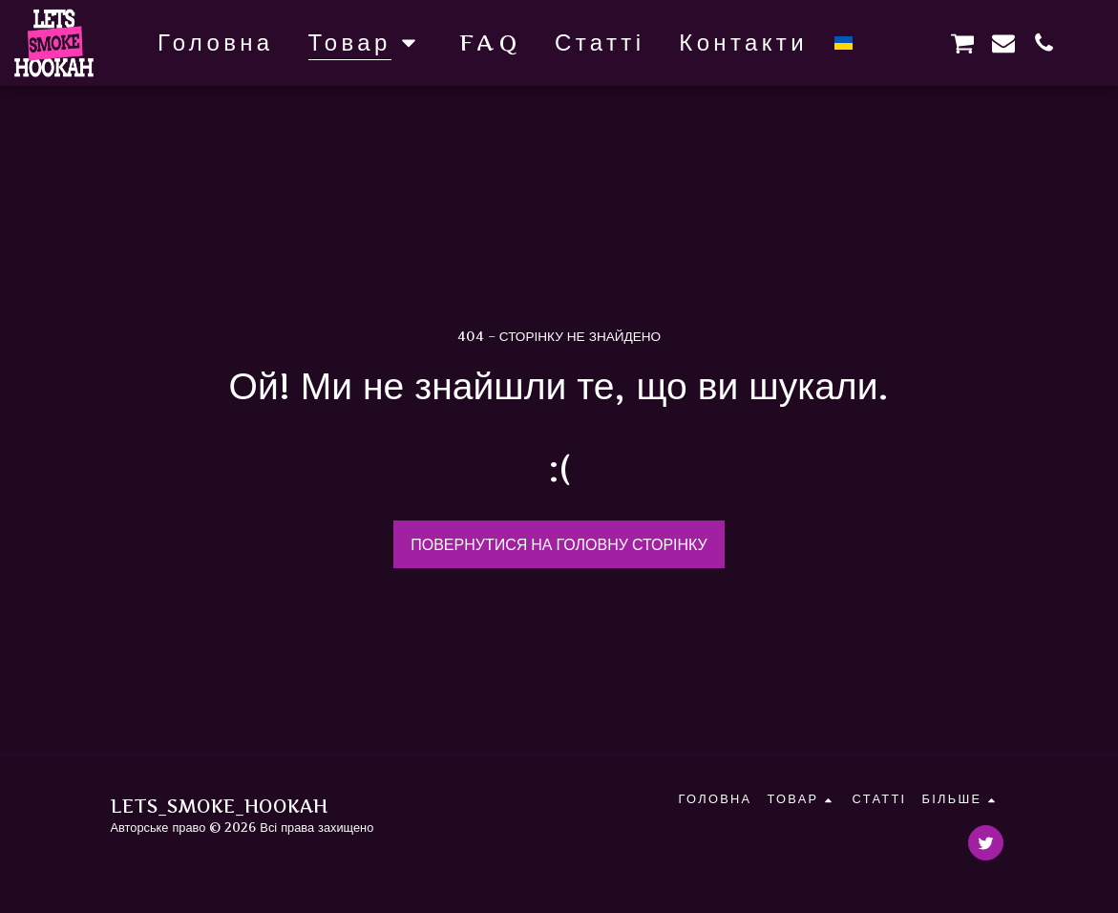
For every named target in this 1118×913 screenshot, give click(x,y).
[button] (881, 42)
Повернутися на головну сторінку (559, 544)
